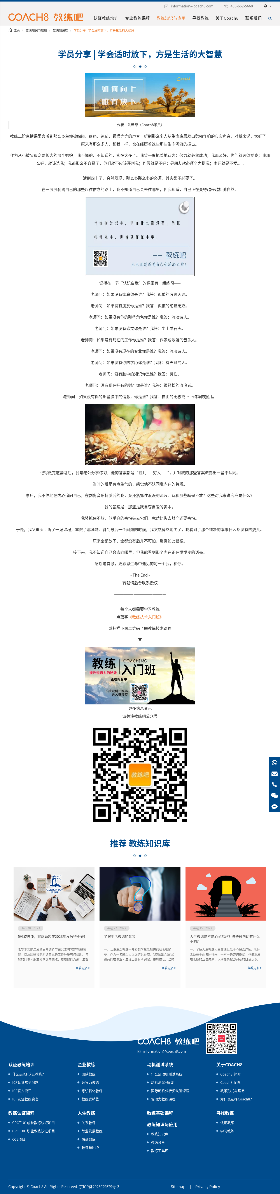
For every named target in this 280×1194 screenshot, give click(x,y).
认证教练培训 (106, 18)
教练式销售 (90, 1099)
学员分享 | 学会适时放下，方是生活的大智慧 (104, 30)
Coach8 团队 (230, 1082)
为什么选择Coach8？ (237, 1099)
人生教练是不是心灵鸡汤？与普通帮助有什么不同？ (225, 939)
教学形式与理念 (232, 1091)
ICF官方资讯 (22, 1091)
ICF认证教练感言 (25, 1099)
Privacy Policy (207, 1187)
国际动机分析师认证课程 (170, 1091)
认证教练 (227, 1122)
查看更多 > (82, 968)
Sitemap (178, 1187)
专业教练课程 (137, 18)
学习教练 (227, 1131)
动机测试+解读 (162, 1082)
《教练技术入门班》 (146, 617)
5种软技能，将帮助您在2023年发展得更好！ (52, 936)
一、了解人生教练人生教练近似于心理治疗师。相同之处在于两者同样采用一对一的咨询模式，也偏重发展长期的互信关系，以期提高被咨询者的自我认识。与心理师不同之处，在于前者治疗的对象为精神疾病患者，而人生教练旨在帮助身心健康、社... (225, 955)
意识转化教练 (92, 1091)
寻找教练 (200, 18)
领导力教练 (90, 1082)
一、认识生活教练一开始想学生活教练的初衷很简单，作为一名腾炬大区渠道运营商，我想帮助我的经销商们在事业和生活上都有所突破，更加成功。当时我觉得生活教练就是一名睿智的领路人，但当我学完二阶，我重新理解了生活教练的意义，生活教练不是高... (139, 955)
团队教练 (89, 1074)
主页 (17, 30)
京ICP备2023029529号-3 (99, 1187)
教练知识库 (60, 30)
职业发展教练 (92, 1131)
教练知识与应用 (171, 18)
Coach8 (37, 1187)
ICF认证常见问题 (25, 1082)
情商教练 (89, 1139)
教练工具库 (159, 1150)
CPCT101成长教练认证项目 (33, 1122)
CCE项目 (18, 1139)
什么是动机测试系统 (166, 1074)
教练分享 (158, 1142)
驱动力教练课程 (163, 1099)
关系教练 (89, 1122)
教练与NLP (90, 1147)
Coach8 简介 (230, 1074)
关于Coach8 (227, 18)
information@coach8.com (192, 6)
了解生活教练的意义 (119, 936)
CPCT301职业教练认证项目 (33, 1131)
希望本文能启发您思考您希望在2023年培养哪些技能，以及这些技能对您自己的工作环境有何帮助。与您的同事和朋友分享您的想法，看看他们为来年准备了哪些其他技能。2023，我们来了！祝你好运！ (53, 955)
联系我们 (253, 18)
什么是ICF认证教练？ (29, 1074)
